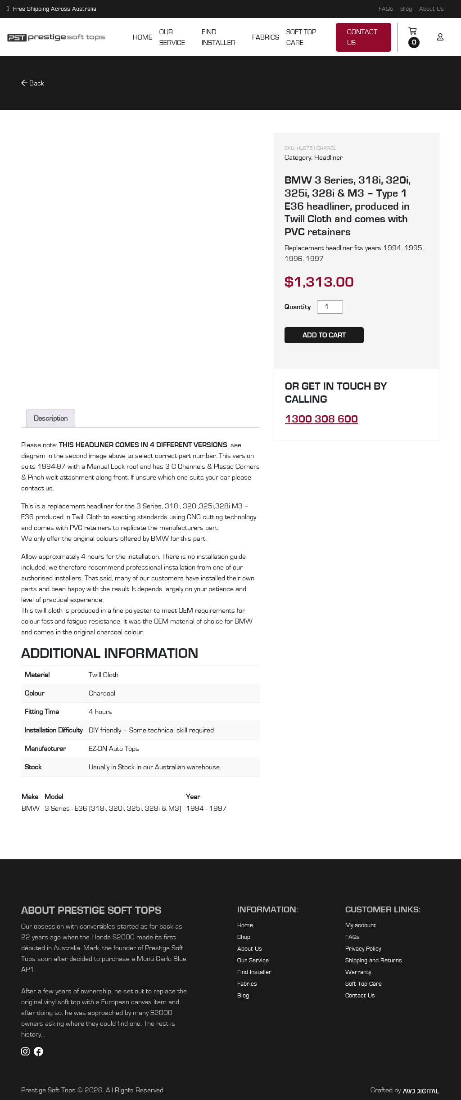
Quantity (298, 306)
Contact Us (362, 37)
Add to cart (324, 335)
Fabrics (265, 37)
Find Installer (218, 37)
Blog (406, 9)
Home (142, 37)
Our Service (172, 37)
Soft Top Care (301, 37)
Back (32, 83)
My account (360, 925)
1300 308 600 (321, 419)
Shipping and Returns (373, 960)
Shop (243, 937)
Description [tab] (51, 418)
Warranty (358, 972)
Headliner (328, 157)
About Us (431, 9)
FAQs (386, 9)
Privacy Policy (363, 949)
